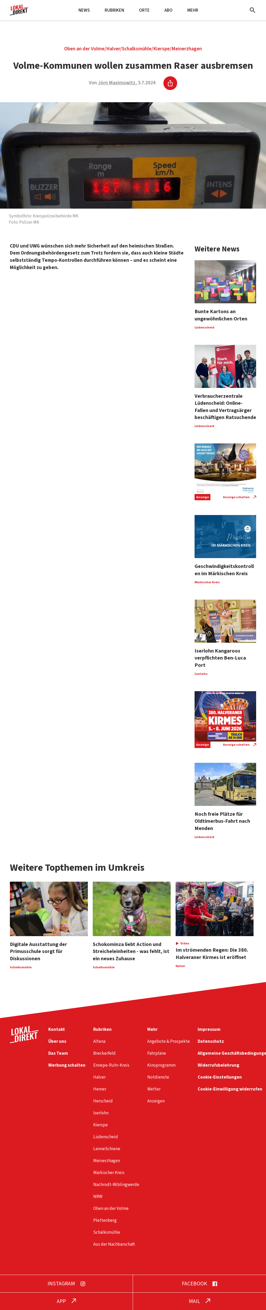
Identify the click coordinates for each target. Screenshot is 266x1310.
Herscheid (103, 1101)
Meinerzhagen (186, 48)
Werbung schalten (66, 1065)
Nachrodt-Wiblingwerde (116, 1184)
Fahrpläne (156, 1053)
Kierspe (161, 48)
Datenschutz (211, 1041)
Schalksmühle (136, 48)
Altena (99, 1041)
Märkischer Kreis (108, 1172)
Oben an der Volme (84, 48)
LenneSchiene (106, 1149)
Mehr (192, 10)
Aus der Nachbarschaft (114, 1244)
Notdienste (158, 1077)
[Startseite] (19, 13)
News (84, 10)
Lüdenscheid (105, 1137)
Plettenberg (105, 1220)
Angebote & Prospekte (168, 1041)
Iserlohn (101, 1113)
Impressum (209, 1029)
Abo (168, 10)
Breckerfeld (104, 1053)
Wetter (154, 1089)
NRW (97, 1196)
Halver (113, 48)
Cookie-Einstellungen (220, 1077)
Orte (144, 10)
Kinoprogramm (161, 1065)
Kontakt (56, 1029)
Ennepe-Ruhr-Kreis (111, 1065)
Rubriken (114, 10)
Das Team (58, 1053)
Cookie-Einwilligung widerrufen (230, 1089)
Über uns (57, 1041)
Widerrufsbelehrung (218, 1065)
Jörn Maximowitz (116, 82)
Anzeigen (156, 1101)
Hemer (99, 1089)
